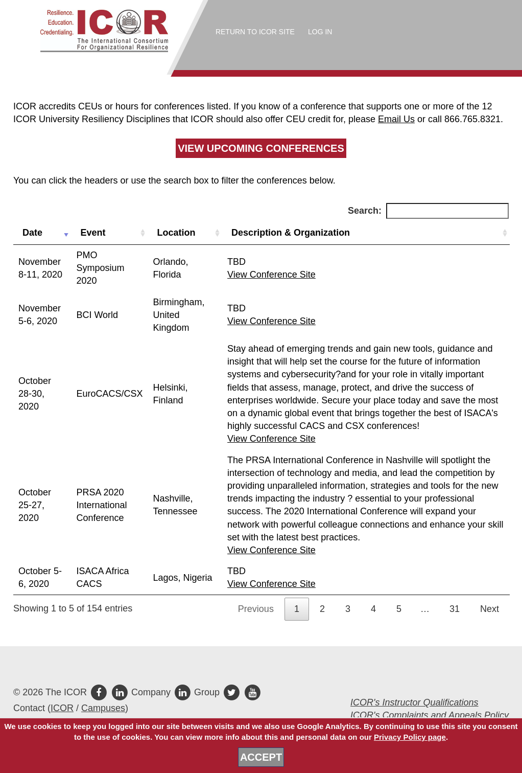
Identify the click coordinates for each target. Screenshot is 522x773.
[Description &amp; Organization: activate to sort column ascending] (366, 233)
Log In (320, 31)
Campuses (103, 708)
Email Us (396, 119)
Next (489, 609)
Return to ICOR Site (255, 31)
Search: (428, 211)
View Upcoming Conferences (261, 148)
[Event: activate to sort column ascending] (109, 233)
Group (197, 692)
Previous (256, 609)
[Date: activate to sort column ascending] (42, 233)
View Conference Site (271, 274)
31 (454, 609)
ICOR (62, 708)
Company (141, 692)
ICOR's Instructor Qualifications (414, 702)
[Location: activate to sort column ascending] (185, 233)
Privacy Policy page (410, 737)
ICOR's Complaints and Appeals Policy (429, 715)
